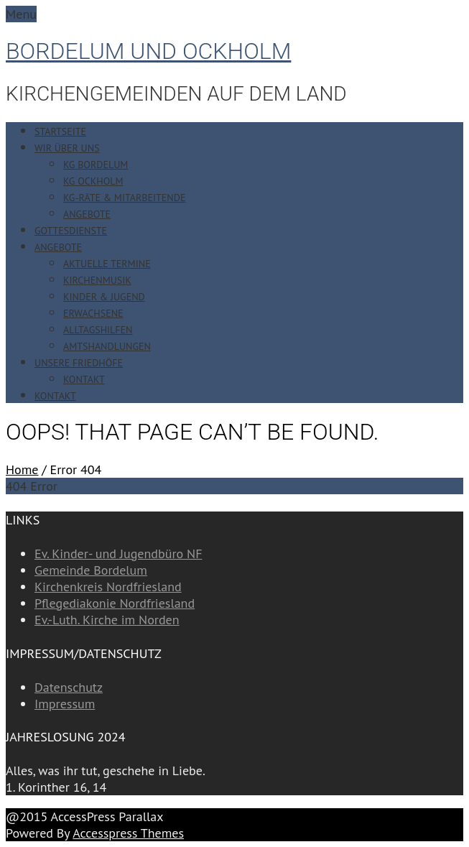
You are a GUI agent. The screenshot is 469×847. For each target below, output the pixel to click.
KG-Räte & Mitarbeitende (124, 197)
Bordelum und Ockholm (148, 51)
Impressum (64, 703)
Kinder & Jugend (104, 296)
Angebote (87, 214)
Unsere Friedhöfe (78, 362)
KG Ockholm (93, 181)
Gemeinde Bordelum (90, 570)
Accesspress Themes (128, 833)
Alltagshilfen (98, 329)
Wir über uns (67, 148)
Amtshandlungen (107, 346)
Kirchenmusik (97, 280)
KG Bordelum (95, 164)
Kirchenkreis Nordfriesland (108, 586)
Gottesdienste (70, 230)
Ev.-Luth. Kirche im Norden (107, 619)
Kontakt (84, 379)
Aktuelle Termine (107, 263)
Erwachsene (93, 313)
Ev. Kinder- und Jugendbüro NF (118, 553)
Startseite (60, 131)
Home (22, 469)
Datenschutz (68, 687)
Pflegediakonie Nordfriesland (114, 603)
